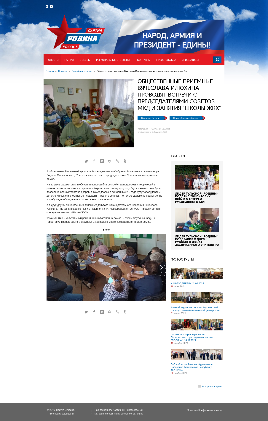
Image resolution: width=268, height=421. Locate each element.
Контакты (143, 60)
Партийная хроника (82, 71)
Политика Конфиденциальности (204, 410)
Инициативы (190, 60)
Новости (52, 60)
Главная (49, 71)
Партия (69, 60)
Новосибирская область (186, 118)
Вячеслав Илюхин (151, 118)
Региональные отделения (113, 60)
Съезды (85, 60)
